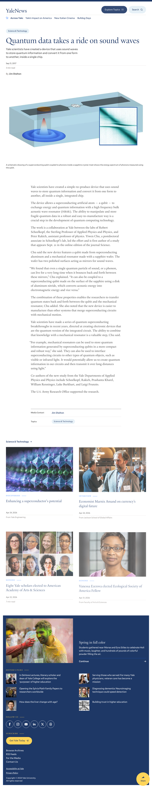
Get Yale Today (19, 740)
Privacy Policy (12, 773)
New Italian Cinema (64, 18)
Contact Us (12, 761)
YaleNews (16, 11)
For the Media (13, 758)
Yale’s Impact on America (38, 18)
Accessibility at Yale (15, 768)
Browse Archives (15, 750)
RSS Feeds (11, 754)
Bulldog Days (84, 18)
